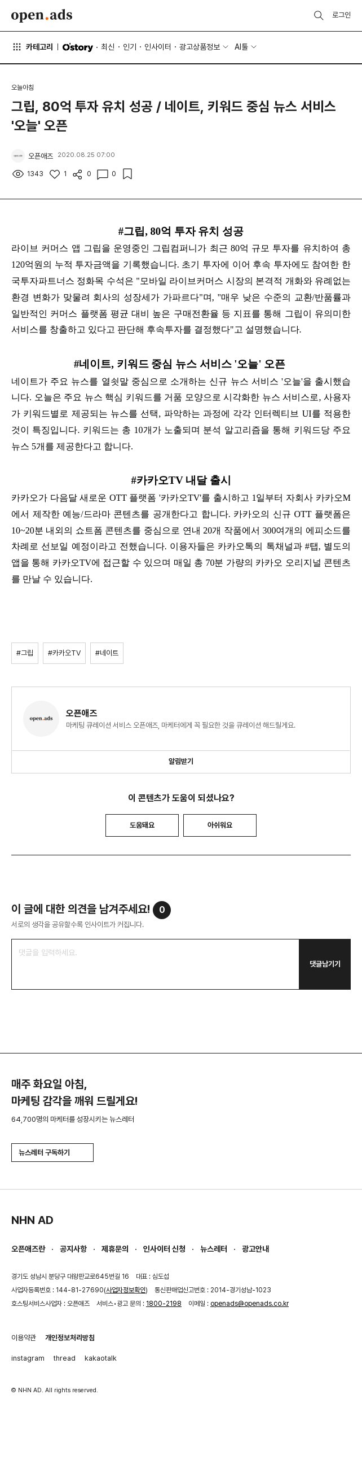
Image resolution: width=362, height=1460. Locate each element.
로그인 (341, 15)
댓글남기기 (325, 964)
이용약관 (23, 1338)
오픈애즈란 (28, 1248)
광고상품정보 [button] (199, 46)
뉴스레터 (213, 1248)
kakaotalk (101, 1358)
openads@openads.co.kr (249, 1304)
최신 (107, 46)
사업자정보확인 (125, 1290)
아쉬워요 (220, 825)
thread (65, 1358)
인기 (129, 46)
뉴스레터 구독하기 (52, 1152)
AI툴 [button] (241, 46)
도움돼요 (142, 825)
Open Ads (41, 16)
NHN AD (32, 1220)
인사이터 (157, 46)
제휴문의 (115, 1248)
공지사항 (73, 1248)
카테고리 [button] (32, 47)
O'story (78, 47)
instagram (28, 1358)
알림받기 (181, 761)
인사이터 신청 (164, 1248)
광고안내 (255, 1248)
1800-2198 (164, 1304)
